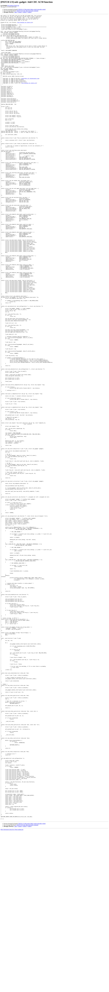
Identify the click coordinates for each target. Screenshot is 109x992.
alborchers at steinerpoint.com (30, 91)
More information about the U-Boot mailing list (12, 990)
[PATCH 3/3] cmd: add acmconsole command (27, 10)
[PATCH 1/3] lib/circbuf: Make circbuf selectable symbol (31, 9)
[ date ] (15, 12)
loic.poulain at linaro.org (13, 5)
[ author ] (29, 12)
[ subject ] (24, 12)
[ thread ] (20, 12)
